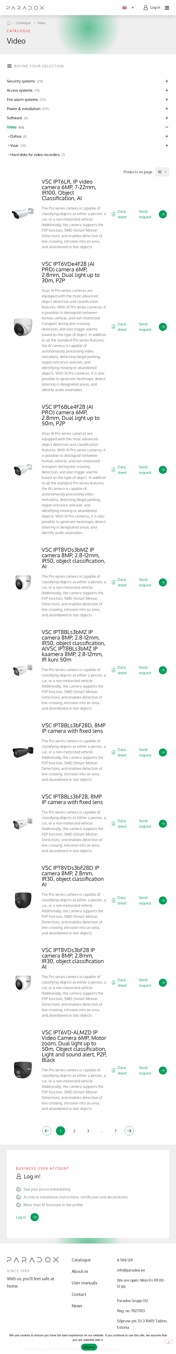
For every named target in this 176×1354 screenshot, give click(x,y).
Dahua (18, 136)
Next (129, 1130)
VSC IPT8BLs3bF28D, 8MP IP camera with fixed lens (74, 728)
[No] (169, 1342)
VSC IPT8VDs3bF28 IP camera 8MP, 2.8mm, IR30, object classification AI (73, 958)
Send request (153, 214)
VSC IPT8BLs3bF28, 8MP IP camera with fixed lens (72, 799)
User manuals (84, 1282)
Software (17, 118)
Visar (18, 145)
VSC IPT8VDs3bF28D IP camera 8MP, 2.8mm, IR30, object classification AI (73, 876)
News (77, 1305)
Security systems (25, 81)
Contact (79, 1294)
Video (41, 23)
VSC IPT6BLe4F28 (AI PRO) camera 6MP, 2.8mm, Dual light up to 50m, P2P (71, 415)
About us (80, 1271)
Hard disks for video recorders (37, 154)
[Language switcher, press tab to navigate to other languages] (128, 8)
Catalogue (23, 23)
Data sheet (119, 214)
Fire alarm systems (26, 99)
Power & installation (28, 108)
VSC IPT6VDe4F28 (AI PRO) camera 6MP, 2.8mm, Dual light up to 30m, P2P (71, 272)
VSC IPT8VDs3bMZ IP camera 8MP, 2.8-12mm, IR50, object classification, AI (73, 558)
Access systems (23, 90)
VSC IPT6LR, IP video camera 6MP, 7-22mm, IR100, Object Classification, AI (69, 190)
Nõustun (89, 1347)
